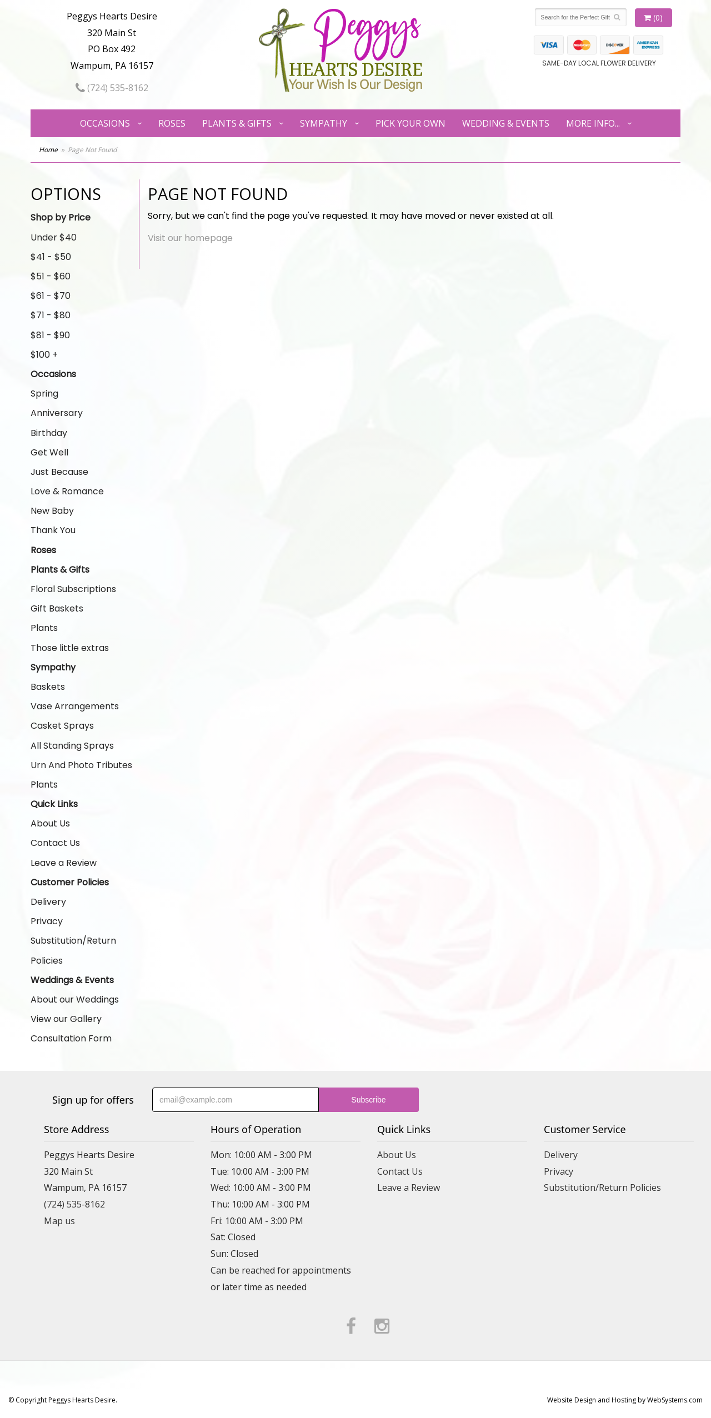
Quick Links (54, 804)
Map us (59, 1221)
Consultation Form (71, 1038)
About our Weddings (75, 999)
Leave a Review (64, 862)
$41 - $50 (51, 256)
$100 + (44, 354)
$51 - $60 (51, 276)
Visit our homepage (190, 238)
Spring (44, 393)
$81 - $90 (50, 335)
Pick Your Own (410, 123)
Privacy (47, 921)
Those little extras (70, 648)
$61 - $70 (51, 295)
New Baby (52, 510)
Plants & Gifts (237, 123)
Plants (44, 628)
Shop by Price (61, 217)
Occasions (105, 123)
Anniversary (57, 413)
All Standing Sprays (72, 745)
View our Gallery (66, 1019)
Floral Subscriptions (73, 589)
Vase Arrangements (75, 706)
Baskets (48, 686)
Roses (172, 123)
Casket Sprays (62, 725)
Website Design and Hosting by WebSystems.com (625, 1400)
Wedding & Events (505, 123)
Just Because (59, 471)
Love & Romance (67, 491)
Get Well (49, 452)
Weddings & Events (72, 980)
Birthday (49, 433)
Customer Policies (70, 882)
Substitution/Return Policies (73, 950)
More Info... (593, 123)
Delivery (48, 901)
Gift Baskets (57, 608)
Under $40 (54, 237)
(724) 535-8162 (112, 88)
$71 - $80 (51, 315)
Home (48, 149)
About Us (50, 823)
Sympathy (323, 123)
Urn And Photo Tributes (81, 765)
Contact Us (55, 842)
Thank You (53, 530)
